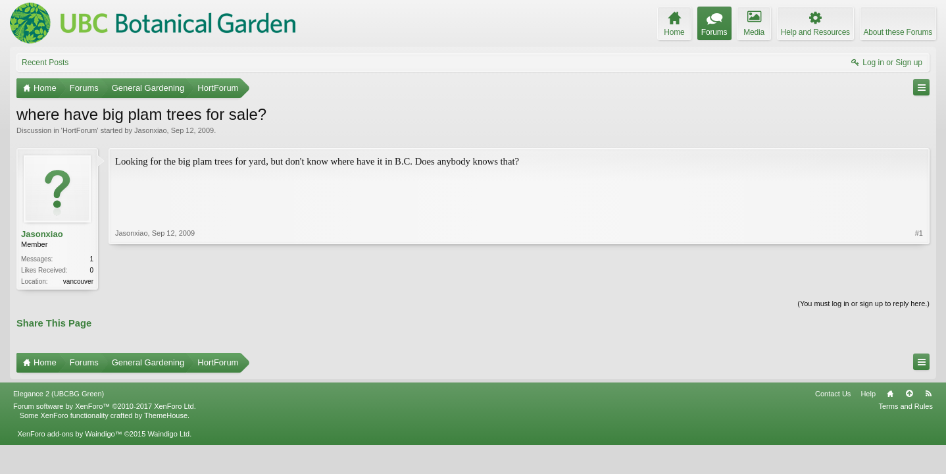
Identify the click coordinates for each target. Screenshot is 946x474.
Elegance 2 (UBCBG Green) (58, 394)
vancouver (78, 281)
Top (909, 393)
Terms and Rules (905, 406)
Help (868, 394)
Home (890, 393)
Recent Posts (45, 62)
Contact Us (833, 394)
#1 (919, 233)
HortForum (79, 130)
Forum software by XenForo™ (104, 406)
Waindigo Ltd (168, 434)
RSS (928, 393)
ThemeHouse (165, 415)
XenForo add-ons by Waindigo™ (69, 434)
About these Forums (898, 32)
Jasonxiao (150, 130)
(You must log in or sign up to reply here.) (863, 303)
